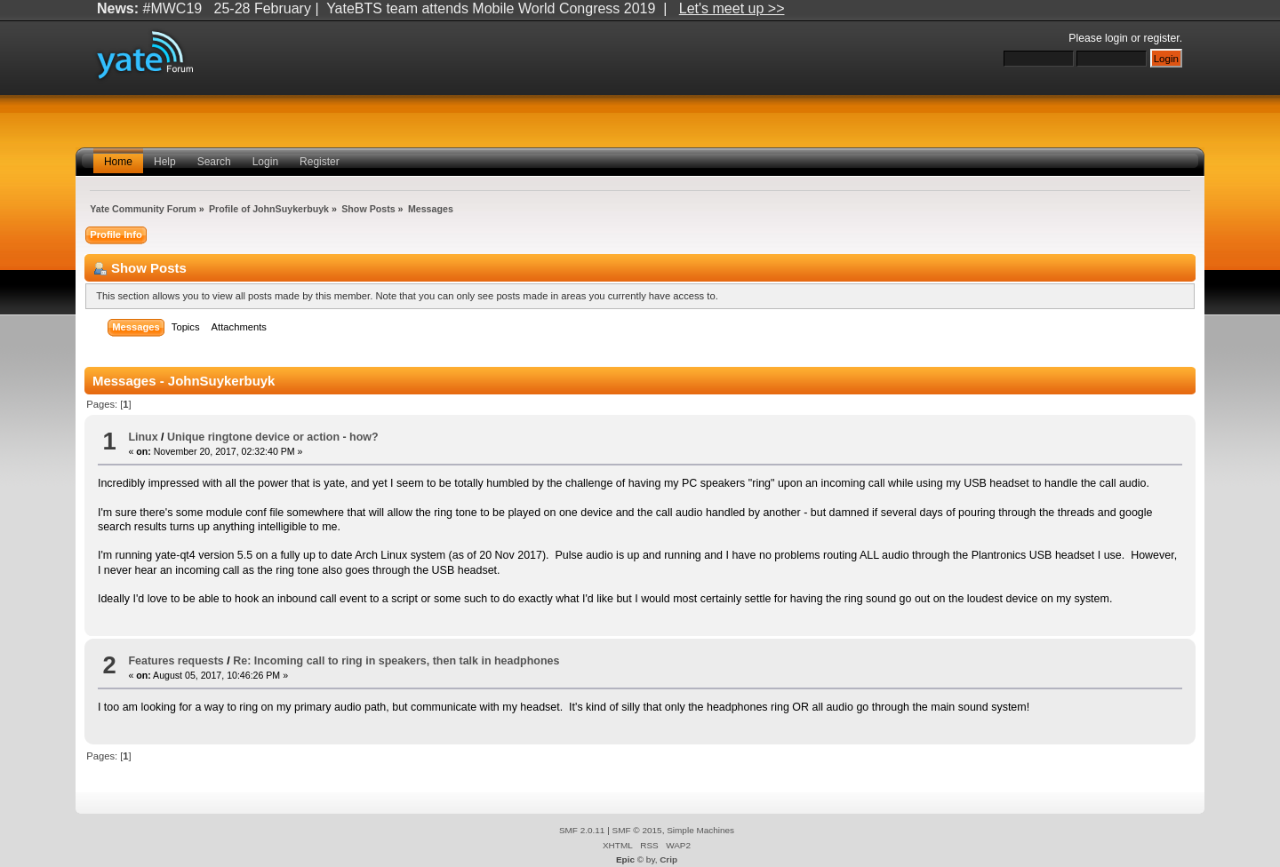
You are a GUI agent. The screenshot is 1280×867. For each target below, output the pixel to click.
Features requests (175, 661)
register (1162, 38)
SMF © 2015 (637, 830)
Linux (142, 437)
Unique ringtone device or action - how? (273, 437)
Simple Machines (700, 830)
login (1116, 38)
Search (214, 161)
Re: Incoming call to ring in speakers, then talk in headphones (396, 661)
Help (165, 161)
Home (118, 161)
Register (320, 161)
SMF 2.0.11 (582, 830)
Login (265, 161)
